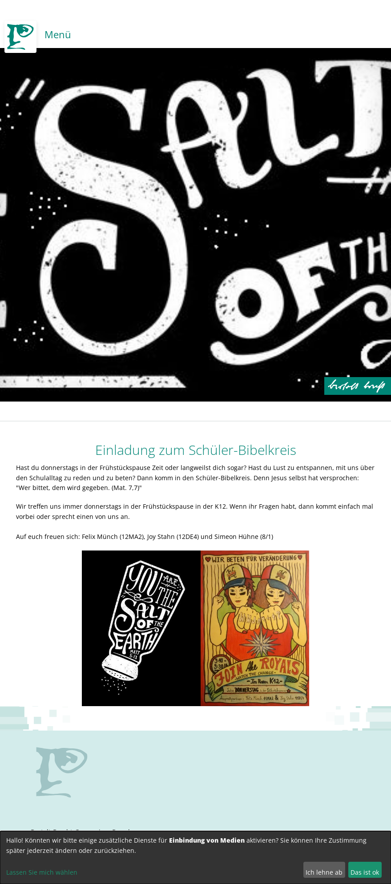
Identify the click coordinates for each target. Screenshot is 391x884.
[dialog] (195, 857)
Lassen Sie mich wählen (41, 872)
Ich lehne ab (324, 872)
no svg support (62, 772)
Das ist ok (365, 872)
